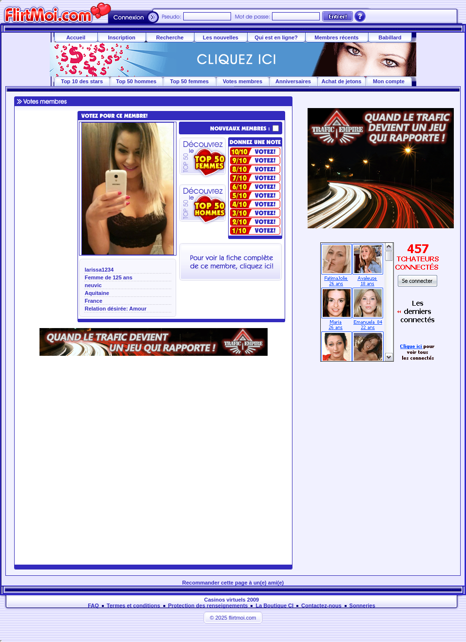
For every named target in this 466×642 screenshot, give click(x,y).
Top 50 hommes (136, 81)
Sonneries (362, 605)
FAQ (93, 605)
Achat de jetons (342, 81)
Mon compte (389, 81)
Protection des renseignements (208, 605)
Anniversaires (293, 81)
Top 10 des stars (82, 81)
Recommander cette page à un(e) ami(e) (233, 583)
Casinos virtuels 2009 (231, 600)
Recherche (169, 37)
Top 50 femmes (189, 81)
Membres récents (336, 37)
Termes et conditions (133, 605)
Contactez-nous (321, 605)
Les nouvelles (220, 37)
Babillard (389, 37)
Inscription (121, 37)
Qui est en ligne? (276, 37)
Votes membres (242, 81)
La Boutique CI (274, 605)
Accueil (75, 37)
